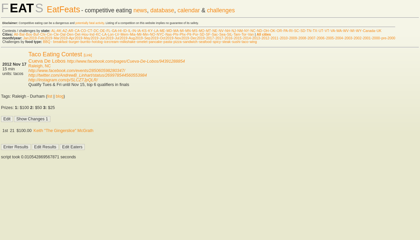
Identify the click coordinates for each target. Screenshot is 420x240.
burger (74, 42)
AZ (65, 31)
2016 (228, 38)
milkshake (127, 42)
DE (102, 31)
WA (339, 31)
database (162, 10)
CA (77, 31)
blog (60, 96)
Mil (139, 34)
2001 (367, 38)
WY (359, 31)
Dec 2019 (197, 38)
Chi (42, 34)
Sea (223, 34)
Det (77, 34)
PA (286, 31)
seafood (205, 42)
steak (226, 42)
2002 (357, 38)
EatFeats (63, 9)
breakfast (60, 42)
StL (229, 34)
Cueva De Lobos (47, 61)
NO (152, 34)
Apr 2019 (75, 38)
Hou (85, 34)
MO (201, 31)
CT (89, 31)
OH (266, 31)
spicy (217, 42)
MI (182, 31)
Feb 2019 (45, 38)
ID (124, 31)
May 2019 (91, 38)
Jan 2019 (30, 38)
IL (129, 31)
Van (251, 34)
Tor (244, 34)
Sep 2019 (151, 38)
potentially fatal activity (89, 23)
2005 (330, 38)
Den (70, 34)
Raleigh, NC (39, 66)
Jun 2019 (106, 38)
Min (145, 34)
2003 (348, 38)
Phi (175, 34)
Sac (215, 34)
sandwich (190, 42)
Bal (21, 34)
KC (98, 34)
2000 (376, 38)
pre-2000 (388, 38)
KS (144, 31)
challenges (221, 10)
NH (227, 31)
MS (194, 31)
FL (108, 31)
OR (279, 31)
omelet (142, 42)
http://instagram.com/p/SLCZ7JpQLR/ (63, 80)
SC (296, 31)
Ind (92, 34)
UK (379, 31)
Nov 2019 (182, 38)
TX (315, 31)
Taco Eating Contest (55, 54)
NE (215, 31)
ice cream (111, 42)
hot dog (97, 42)
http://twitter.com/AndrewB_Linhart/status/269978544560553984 (87, 75)
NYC (160, 34)
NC (253, 31)
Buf (36, 34)
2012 (265, 38)
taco (245, 42)
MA (175, 31)
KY (150, 31)
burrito (85, 42)
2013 (256, 38)
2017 (210, 38)
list (49, 96)
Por (195, 34)
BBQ (46, 42)
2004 (339, 38)
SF (208, 34)
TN (309, 31)
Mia (132, 34)
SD (303, 31)
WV (346, 31)
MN (187, 31)
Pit (189, 34)
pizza (177, 42)
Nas (168, 34)
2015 (238, 38)
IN (134, 31)
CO (83, 31)
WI (352, 31)
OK (272, 31)
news (140, 10)
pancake (155, 42)
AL (53, 31)
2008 (302, 38)
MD (169, 31)
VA (333, 31)
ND (259, 31)
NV (221, 31)
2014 (247, 38)
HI (119, 31)
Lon (110, 34)
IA (138, 31)
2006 (321, 38)
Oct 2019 (166, 38)
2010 (284, 38)
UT (321, 31)
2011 (275, 38)
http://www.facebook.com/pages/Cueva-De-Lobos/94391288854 (126, 61)
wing (253, 42)
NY (246, 31)
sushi (236, 42)
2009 (293, 38)
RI (291, 31)
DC (96, 31)
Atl (16, 34)
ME (162, 31)
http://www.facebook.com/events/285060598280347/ (76, 70)
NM (240, 31)
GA (114, 31)
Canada (369, 31)
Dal (63, 34)
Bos (29, 34)
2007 (311, 38)
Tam (237, 34)
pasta (167, 42)
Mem (124, 34)
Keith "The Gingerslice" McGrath (63, 130)
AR (70, 31)
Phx (183, 34)
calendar (188, 10)
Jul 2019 (121, 38)
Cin (49, 34)
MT (208, 31)
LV (117, 34)
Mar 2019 (61, 38)
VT (327, 31)
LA (156, 31)
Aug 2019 (136, 38)
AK (59, 31)
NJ (234, 31)
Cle (56, 34)
